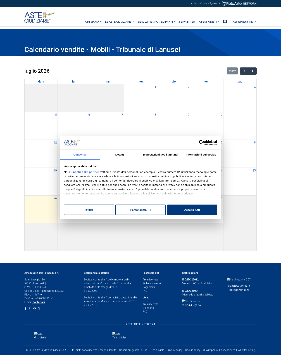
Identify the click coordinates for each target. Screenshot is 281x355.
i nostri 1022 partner (85, 171)
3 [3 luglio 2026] (222, 87)
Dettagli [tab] (120, 154)
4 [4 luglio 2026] (255, 87)
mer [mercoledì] (140, 81)
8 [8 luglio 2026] (155, 114)
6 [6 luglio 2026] (89, 114)
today (232, 71)
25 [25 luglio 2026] (254, 170)
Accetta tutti (192, 209)
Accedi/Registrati (243, 24)
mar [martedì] (107, 81)
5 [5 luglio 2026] (56, 114)
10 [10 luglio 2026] (221, 114)
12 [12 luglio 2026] (55, 142)
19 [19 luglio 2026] (55, 170)
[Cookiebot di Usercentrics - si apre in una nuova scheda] (201, 142)
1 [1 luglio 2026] (155, 87)
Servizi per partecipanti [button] (155, 24)
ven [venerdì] (206, 81)
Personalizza (140, 209)
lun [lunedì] (74, 81)
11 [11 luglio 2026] (254, 114)
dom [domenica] (41, 81)
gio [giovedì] (174, 81)
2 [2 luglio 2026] (188, 87)
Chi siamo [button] (92, 24)
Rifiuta (89, 209)
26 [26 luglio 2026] (55, 198)
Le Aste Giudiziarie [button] (118, 24)
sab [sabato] (239, 81)
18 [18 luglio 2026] (254, 142)
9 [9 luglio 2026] (188, 114)
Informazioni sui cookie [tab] (201, 154)
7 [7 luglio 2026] (122, 114)
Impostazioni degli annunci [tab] (160, 154)
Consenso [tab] (80, 154)
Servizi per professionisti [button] (198, 24)
